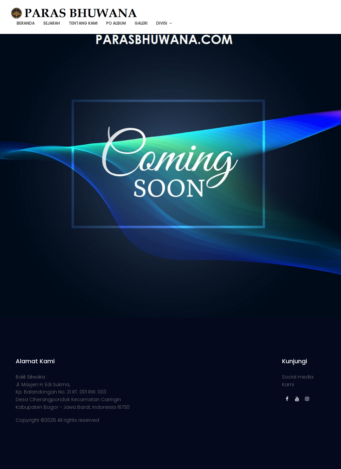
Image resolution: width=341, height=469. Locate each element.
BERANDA (26, 23)
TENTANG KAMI (83, 23)
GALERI (141, 23)
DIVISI (161, 23)
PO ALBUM (116, 23)
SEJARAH (51, 23)
